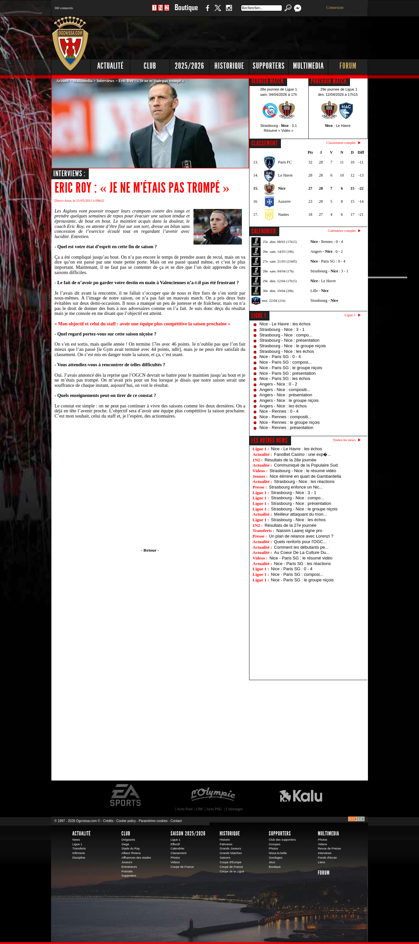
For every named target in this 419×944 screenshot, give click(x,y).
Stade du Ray (130, 848)
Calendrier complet (341, 230)
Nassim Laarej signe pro (299, 530)
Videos (175, 862)
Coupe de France (182, 866)
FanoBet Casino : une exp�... (302, 454)
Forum (347, 66)
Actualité (110, 66)
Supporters (269, 66)
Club (150, 66)
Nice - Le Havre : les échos (285, 323)
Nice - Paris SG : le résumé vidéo (300, 558)
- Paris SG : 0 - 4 (327, 261)
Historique (229, 66)
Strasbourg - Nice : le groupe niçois (293, 345)
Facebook (206, 11)
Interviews (105, 80)
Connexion (335, 7)
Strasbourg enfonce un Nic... (296, 487)
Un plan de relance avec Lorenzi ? (301, 536)
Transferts (79, 848)
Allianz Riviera (130, 853)
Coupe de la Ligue (232, 871)
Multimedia (308, 66)
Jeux (272, 862)
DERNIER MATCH (267, 81)
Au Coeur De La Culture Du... (302, 552)
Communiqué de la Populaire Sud (305, 465)
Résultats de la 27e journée (290, 525)
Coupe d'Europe (230, 862)
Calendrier (178, 848)
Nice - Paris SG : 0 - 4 (280, 356)
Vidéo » (287, 130)
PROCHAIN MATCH (329, 81)
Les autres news (269, 440)
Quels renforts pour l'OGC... (300, 541)
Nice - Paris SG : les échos (285, 378)
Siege (125, 844)
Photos (175, 857)
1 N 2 (160, 11)
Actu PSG (214, 809)
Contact (176, 821)
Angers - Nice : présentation (286, 394)
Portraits (127, 871)
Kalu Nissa (301, 795)
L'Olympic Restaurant (212, 795)
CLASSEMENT (264, 143)
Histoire (225, 839)
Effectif (175, 844)
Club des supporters (282, 839)
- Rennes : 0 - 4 (326, 241)
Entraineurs (129, 866)
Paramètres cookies (153, 821)
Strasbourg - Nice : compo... (286, 335)
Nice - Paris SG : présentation (288, 373)
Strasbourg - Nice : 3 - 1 (282, 329)
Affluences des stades (136, 857)
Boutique (186, 11)
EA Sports (126, 795)
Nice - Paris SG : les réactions (302, 563)
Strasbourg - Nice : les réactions (304, 481)
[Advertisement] (249, 36)
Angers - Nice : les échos (283, 405)
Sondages (275, 857)
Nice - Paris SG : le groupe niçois (291, 367)
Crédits (108, 821)
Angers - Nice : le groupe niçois (289, 400)
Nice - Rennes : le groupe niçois (290, 422)
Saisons (225, 857)
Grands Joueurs (230, 848)
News (76, 839)
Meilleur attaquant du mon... (300, 514)
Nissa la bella (278, 853)
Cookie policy (126, 821)
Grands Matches (231, 853)
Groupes (274, 844)
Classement (179, 853)
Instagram (228, 11)
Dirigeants (128, 839)
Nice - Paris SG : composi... (286, 362)
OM (199, 809)
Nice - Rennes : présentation (287, 427)
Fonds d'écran (327, 857)
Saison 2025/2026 (188, 833)
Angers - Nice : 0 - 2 (279, 384)
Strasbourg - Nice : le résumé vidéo (302, 470)
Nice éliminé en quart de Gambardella (305, 476)
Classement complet (340, 143)
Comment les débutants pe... (301, 547)
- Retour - (150, 550)
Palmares (226, 844)
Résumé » (272, 130)
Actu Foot (184, 809)
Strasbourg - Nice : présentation (290, 340)
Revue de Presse (329, 848)
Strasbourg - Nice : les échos (287, 351)
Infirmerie (78, 853)
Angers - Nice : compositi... (285, 389)
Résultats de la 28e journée (290, 459)
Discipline (78, 857)
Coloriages (234, 809)
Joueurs (126, 862)
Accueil (62, 80)
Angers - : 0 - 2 (326, 251)
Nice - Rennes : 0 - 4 (279, 411)
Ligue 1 (258, 315)
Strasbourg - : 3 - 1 (329, 271)
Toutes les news (344, 440)
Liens (321, 862)
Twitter (217, 11)
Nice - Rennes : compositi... (286, 416)
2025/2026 (189, 66)
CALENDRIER (263, 231)
